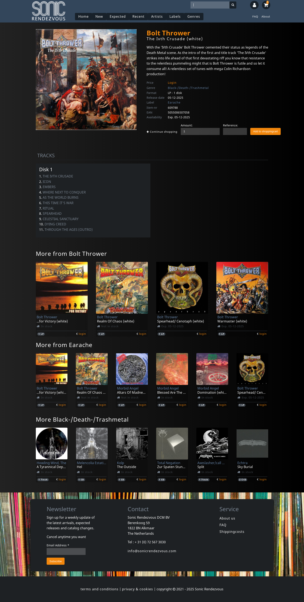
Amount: (187, 125)
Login (172, 83)
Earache (174, 102)
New (99, 16)
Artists (157, 16)
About (266, 16)
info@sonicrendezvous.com (152, 551)
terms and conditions (99, 589)
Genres (193, 16)
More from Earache (64, 345)
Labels (175, 16)
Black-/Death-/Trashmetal (188, 88)
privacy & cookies (137, 589)
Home (83, 16)
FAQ (255, 16)
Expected (118, 16)
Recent (138, 16)
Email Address (58, 545)
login (82, 334)
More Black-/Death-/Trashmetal (82, 419)
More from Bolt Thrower (71, 253)
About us (227, 518)
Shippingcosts (231, 531)
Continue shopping (162, 132)
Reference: (230, 125)
